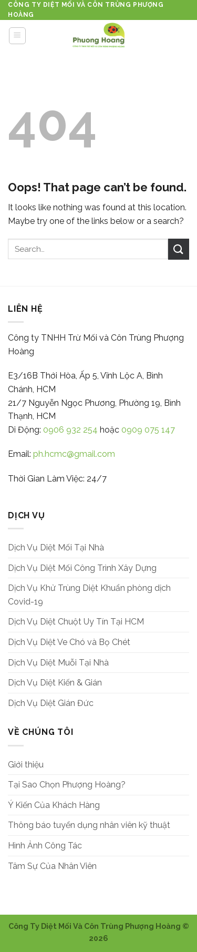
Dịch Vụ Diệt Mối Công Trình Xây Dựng (82, 568)
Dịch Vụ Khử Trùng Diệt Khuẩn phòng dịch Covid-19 (89, 595)
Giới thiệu (26, 765)
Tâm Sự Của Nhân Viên (52, 866)
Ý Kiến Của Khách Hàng (54, 805)
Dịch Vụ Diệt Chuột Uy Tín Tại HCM (76, 622)
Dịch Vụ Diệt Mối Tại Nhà (56, 547)
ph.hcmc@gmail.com (74, 454)
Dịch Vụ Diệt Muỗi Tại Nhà (58, 663)
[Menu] (17, 35)
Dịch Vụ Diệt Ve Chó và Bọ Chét (69, 642)
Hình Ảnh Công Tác (45, 846)
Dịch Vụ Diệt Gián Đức (51, 703)
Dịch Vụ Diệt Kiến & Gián (55, 683)
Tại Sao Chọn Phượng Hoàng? (67, 785)
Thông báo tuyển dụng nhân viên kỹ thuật (89, 825)
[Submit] (178, 249)
